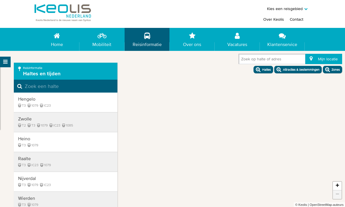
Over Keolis (273, 19)
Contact (296, 19)
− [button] (337, 194)
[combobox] (242, 60)
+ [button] (337, 186)
